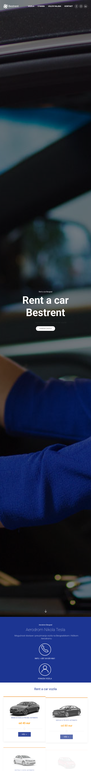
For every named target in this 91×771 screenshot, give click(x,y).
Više (24, 735)
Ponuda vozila (45, 328)
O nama (41, 6)
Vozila (31, 6)
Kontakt (69, 6)
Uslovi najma (54, 6)
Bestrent (11, 6)
